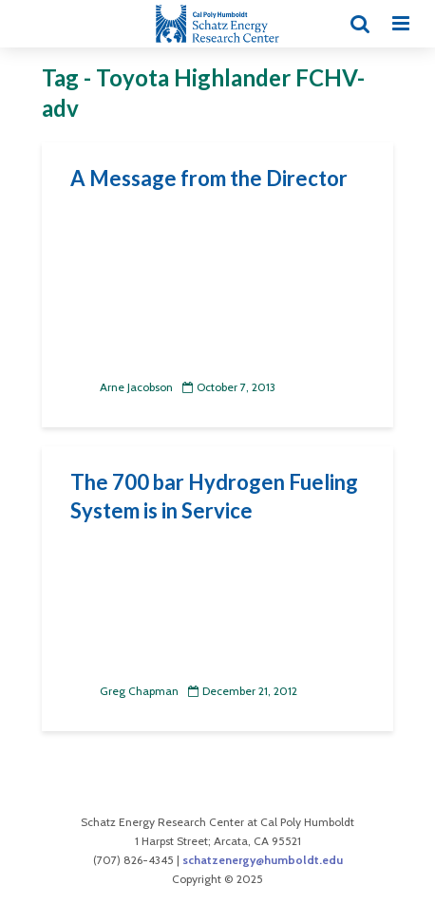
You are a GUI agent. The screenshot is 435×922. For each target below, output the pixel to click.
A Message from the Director (209, 178)
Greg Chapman (124, 691)
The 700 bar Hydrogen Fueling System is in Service (214, 496)
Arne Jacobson (121, 387)
